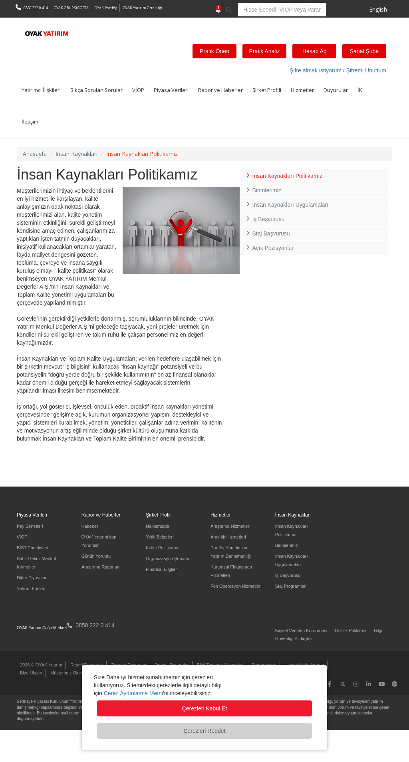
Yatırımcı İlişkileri (41, 90)
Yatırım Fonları (31, 588)
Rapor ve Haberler (220, 90)
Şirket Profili (266, 90)
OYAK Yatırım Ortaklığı (142, 7)
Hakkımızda (157, 526)
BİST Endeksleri (32, 547)
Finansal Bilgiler (161, 569)
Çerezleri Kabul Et (204, 708)
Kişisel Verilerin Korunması (301, 630)
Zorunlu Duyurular (129, 664)
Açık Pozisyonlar (269, 248)
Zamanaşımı (264, 664)
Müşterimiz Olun (66, 672)
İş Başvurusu (264, 219)
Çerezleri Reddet (204, 731)
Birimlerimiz (262, 190)
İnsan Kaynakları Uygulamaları (286, 204)
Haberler (89, 526)
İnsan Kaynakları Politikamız (283, 176)
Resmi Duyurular (86, 664)
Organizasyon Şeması (167, 558)
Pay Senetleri (30, 526)
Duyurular (336, 90)
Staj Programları (291, 586)
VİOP (138, 90)
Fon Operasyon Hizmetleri (236, 586)
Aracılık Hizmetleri (228, 537)
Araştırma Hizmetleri (230, 526)
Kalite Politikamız (162, 547)
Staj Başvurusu (267, 233)
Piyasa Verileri (171, 90)
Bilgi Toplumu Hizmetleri (220, 664)
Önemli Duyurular (172, 664)
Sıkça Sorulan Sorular (96, 90)
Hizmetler (302, 90)
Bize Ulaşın (31, 672)
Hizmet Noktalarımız (304, 664)
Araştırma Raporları (100, 567)
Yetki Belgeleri (159, 537)
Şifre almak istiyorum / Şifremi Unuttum (338, 70)
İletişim (30, 121)
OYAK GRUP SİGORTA (71, 7)
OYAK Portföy (106, 7)
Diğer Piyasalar (32, 577)
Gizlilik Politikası (350, 630)
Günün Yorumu (96, 556)
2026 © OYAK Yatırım (41, 664)
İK (359, 90)
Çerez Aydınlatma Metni (133, 693)
